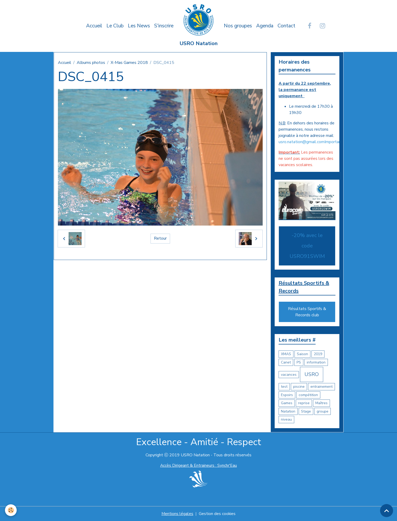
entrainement (321, 386)
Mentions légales (177, 514)
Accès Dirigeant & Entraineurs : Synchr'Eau (198, 465)
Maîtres (321, 403)
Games (286, 403)
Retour (160, 238)
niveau (286, 419)
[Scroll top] (386, 510)
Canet (286, 362)
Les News (139, 25)
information (316, 362)
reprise (304, 403)
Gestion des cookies (217, 514)
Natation (288, 411)
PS (299, 362)
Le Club (115, 25)
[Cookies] (11, 510)
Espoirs (287, 394)
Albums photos (91, 62)
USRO (311, 374)
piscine (299, 386)
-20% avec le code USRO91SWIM (307, 246)
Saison (302, 354)
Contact (286, 25)
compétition (308, 394)
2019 (318, 354)
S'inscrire (163, 25)
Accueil (94, 25)
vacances (289, 374)
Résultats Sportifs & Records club (307, 312)
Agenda (264, 25)
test (284, 386)
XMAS (286, 354)
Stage (306, 411)
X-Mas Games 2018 (129, 62)
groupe (322, 411)
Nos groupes (238, 25)
